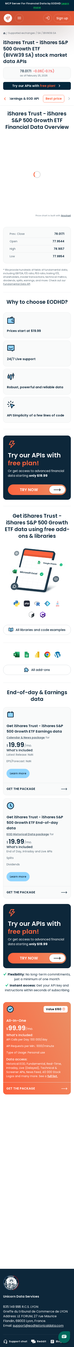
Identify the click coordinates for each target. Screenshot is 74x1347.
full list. (52, 1076)
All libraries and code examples (37, 629)
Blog (56, 1341)
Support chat (15, 1341)
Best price (54, 98)
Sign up (62, 18)
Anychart (66, 215)
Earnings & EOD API (24, 98)
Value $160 (56, 1010)
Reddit (38, 1341)
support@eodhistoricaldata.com (38, 1325)
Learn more (18, 773)
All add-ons (37, 669)
